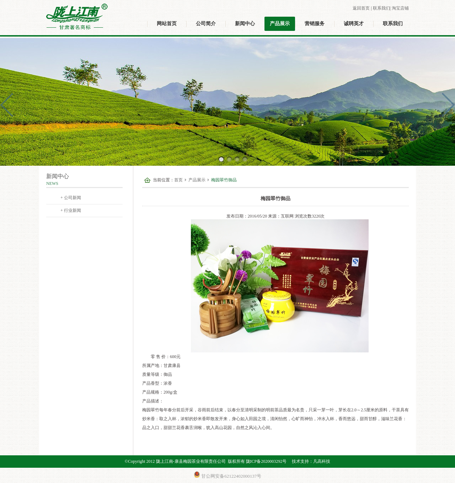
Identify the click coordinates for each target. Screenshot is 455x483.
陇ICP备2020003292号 (266, 461)
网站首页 (167, 23)
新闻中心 (245, 23)
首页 (178, 179)
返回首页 (361, 8)
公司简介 (206, 23)
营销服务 (315, 23)
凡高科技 (321, 461)
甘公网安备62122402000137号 (227, 475)
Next (446, 105)
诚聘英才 (354, 23)
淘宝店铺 (400, 8)
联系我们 (381, 8)
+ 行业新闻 (70, 210)
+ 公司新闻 (70, 197)
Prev (9, 105)
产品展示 (280, 23)
